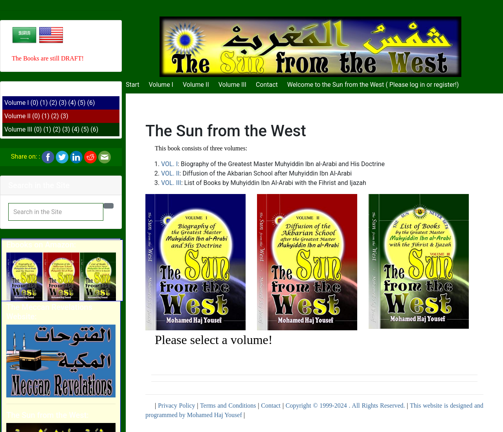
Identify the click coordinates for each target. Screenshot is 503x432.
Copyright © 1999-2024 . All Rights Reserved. (345, 405)
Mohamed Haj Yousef (214, 415)
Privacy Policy (176, 405)
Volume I (16, 102)
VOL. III (171, 183)
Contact (267, 84)
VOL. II (170, 173)
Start (132, 84)
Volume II (17, 116)
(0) (34, 102)
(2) (53, 102)
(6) (91, 102)
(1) (44, 102)
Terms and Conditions (228, 405)
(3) (63, 102)
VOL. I (169, 164)
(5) (82, 102)
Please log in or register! (423, 84)
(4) (72, 102)
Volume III (18, 129)
